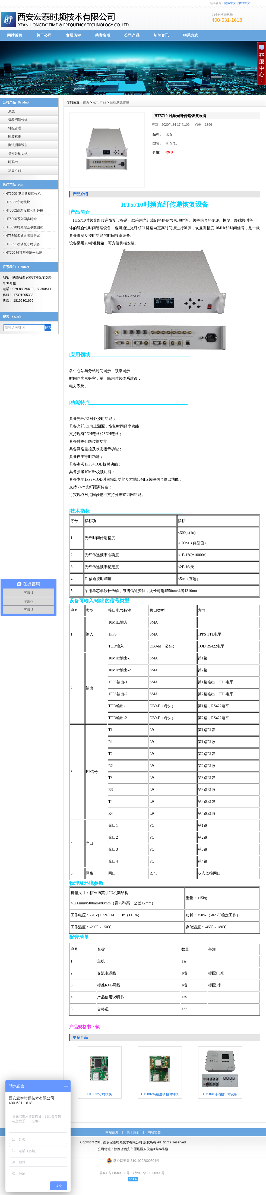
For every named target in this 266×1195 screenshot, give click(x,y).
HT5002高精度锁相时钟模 (24, 210)
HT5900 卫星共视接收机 (23, 194)
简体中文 (230, 3)
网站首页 (14, 35)
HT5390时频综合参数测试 (24, 227)
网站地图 (154, 1132)
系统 (11, 111)
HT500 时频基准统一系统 (23, 252)
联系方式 (190, 35)
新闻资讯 (161, 35)
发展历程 (73, 35)
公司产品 (132, 35)
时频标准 (14, 137)
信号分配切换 (18, 153)
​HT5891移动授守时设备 (22, 244)
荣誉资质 (102, 35)
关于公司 (44, 35)
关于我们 (133, 1132)
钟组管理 (14, 128)
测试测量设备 (18, 145)
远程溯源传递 (18, 120)
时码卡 (13, 162)
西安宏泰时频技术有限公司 (122, 1142)
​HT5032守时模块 (17, 202)
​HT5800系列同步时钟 (21, 219)
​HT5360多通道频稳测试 (22, 236)
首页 (86, 102)
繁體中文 (244, 3)
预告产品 (14, 170)
